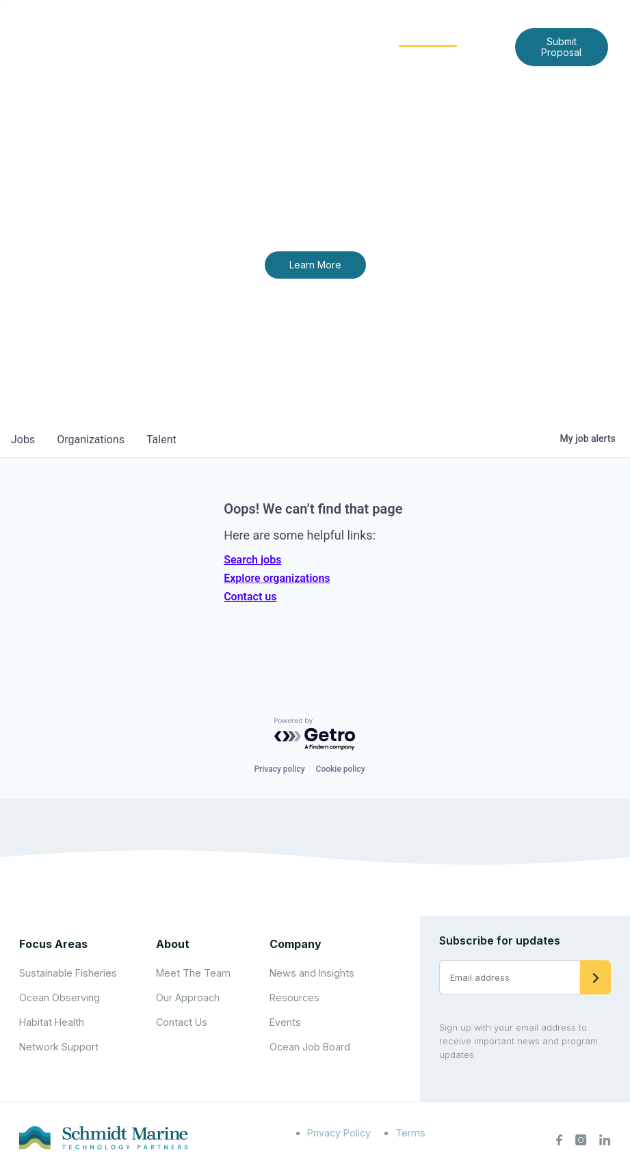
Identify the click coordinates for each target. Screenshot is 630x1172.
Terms (410, 1133)
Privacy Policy (339, 1133)
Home (208, 35)
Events (285, 1022)
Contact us (250, 596)
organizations (90, 439)
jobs (23, 439)
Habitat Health (51, 1022)
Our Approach (188, 997)
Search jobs (252, 559)
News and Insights (293, 57)
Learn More (315, 264)
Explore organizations (277, 578)
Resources (294, 997)
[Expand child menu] (283, 36)
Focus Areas (338, 35)
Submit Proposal (561, 47)
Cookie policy (340, 769)
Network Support (59, 1046)
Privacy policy (279, 769)
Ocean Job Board (310, 1046)
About (262, 35)
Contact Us (389, 57)
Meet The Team (193, 973)
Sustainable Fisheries (68, 973)
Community (428, 35)
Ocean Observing (59, 997)
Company (295, 944)
